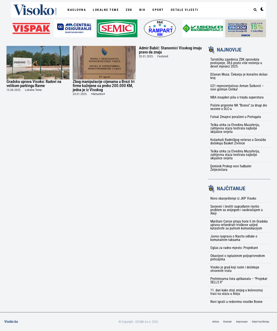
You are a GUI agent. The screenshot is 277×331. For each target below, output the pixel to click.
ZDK (129, 9)
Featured (162, 56)
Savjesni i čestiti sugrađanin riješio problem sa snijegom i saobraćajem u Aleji (236, 209)
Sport (158, 9)
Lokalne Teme (106, 9)
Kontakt (227, 321)
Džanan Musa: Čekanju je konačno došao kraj (238, 76)
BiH (142, 9)
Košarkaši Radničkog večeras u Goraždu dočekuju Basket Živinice (238, 141)
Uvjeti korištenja (260, 321)
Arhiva (215, 321)
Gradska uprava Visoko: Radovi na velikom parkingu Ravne (33, 83)
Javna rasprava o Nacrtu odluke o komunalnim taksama (233, 238)
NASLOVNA (77, 9)
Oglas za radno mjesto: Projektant (234, 248)
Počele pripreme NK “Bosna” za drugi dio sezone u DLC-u (238, 107)
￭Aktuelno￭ (98, 94)
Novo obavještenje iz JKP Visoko (233, 198)
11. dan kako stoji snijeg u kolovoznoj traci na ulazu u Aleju (236, 292)
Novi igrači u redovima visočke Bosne (236, 302)
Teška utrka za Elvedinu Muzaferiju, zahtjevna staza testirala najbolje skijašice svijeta (235, 128)
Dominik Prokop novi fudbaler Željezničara (230, 168)
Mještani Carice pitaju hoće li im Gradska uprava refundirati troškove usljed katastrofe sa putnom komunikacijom (239, 224)
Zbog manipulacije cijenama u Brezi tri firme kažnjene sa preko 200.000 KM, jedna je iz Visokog (104, 85)
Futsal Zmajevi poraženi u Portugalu (235, 117)
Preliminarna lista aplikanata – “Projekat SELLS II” (238, 280)
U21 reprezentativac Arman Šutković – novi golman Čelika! (237, 87)
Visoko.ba (11, 322)
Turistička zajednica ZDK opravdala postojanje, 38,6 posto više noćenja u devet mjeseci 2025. (236, 62)
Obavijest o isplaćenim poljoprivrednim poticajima (237, 257)
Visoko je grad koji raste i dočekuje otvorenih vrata (234, 269)
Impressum (242, 321)
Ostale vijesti (185, 9)
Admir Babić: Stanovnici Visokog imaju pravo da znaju (170, 50)
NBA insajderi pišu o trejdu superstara (237, 97)
